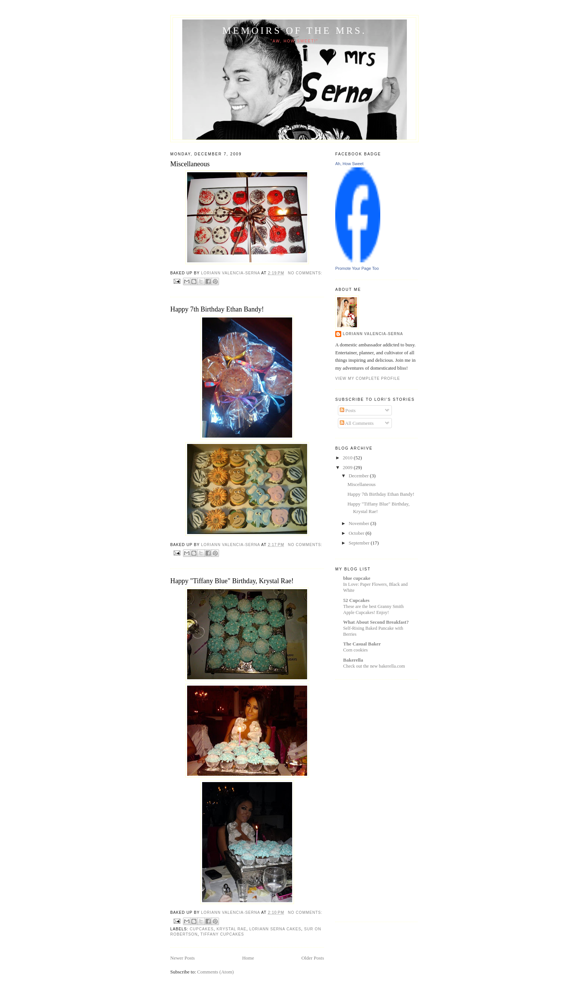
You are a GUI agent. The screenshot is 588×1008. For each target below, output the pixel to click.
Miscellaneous (190, 164)
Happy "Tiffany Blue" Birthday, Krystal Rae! (232, 581)
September (360, 543)
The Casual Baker (362, 644)
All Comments (357, 423)
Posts (348, 410)
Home (248, 958)
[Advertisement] (365, 799)
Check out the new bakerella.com (374, 666)
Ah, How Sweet (349, 163)
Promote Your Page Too (357, 268)
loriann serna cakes (275, 929)
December (359, 475)
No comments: (305, 273)
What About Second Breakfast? (376, 622)
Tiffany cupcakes (222, 934)
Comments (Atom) (215, 972)
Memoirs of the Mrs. (294, 30)
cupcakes (202, 929)
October (357, 533)
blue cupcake (356, 578)
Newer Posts (182, 958)
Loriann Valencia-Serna (373, 334)
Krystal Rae (232, 929)
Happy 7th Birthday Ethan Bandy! (217, 309)
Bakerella (353, 660)
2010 (348, 457)
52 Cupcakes (356, 600)
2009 (348, 467)
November (359, 523)
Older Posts (313, 958)
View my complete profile (367, 378)
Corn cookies (355, 650)
